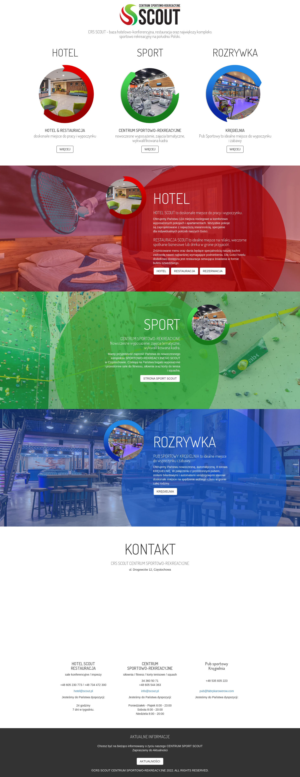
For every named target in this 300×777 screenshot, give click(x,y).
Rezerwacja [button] (213, 271)
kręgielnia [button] (165, 491)
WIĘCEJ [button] (65, 149)
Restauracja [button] (184, 271)
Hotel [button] (161, 271)
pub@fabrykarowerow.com (217, 691)
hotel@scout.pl (83, 691)
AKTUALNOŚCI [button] (150, 761)
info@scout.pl (150, 691)
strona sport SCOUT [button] (160, 378)
